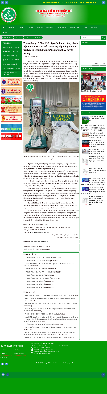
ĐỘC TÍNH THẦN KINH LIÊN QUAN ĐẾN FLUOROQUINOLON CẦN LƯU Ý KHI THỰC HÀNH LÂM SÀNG (93, 128)
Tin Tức (17, 350)
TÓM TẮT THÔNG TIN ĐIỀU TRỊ (10, 73)
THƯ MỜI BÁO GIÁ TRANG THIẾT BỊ (38, 261)
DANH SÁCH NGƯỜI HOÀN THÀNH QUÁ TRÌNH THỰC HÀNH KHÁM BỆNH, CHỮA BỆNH (96, 201)
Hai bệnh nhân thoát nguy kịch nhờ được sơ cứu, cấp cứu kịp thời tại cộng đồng (97, 143)
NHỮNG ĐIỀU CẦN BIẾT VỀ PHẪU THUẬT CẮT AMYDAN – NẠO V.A (47, 295)
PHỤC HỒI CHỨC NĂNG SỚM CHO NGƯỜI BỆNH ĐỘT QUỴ (45, 337)
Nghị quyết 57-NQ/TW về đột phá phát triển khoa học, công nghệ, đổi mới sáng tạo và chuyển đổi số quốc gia (93, 181)
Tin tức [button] (21, 27)
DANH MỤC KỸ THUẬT (10, 55)
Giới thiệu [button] (11, 27)
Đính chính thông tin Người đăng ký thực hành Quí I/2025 (97, 170)
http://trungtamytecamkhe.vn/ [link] (41, 232)
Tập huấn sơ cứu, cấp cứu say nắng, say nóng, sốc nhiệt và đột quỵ (97, 135)
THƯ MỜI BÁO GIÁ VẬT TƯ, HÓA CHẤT (39, 278)
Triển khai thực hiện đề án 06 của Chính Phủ (39, 324)
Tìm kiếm (4, 357)
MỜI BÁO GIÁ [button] (74, 27)
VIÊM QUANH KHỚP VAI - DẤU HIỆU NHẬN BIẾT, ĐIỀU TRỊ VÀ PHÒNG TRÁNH (51, 304)
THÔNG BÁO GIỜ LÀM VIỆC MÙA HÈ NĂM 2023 (41, 314)
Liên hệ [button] (4, 32)
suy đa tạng (31, 178)
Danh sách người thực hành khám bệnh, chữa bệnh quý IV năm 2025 (96, 159)
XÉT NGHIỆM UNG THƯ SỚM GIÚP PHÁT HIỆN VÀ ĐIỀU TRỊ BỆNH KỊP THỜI (50, 327)
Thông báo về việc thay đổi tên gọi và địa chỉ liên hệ (97, 118)
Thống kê (4, 353)
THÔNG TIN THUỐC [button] (89, 27)
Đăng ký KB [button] (50, 27)
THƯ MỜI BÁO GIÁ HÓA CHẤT (36, 275)
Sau (103, 64)
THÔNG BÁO (7, 43)
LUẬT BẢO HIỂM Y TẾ (10, 64)
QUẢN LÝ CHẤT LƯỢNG (11, 60)
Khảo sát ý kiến (19, 353)
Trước (95, 64)
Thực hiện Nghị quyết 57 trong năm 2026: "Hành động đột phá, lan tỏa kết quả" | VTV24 (93, 191)
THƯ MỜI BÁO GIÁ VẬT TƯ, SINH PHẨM (39, 257)
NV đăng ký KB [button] (62, 27)
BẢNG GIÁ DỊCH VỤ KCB (11, 51)
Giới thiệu (4, 350)
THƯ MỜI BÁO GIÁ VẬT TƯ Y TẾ (36, 269)
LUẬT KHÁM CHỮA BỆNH (11, 68)
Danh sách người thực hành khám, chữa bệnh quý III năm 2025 (96, 151)
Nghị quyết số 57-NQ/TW (11, 47)
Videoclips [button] (31, 27)
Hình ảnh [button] (40, 27)
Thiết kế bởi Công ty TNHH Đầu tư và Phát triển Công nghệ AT (54, 363)
